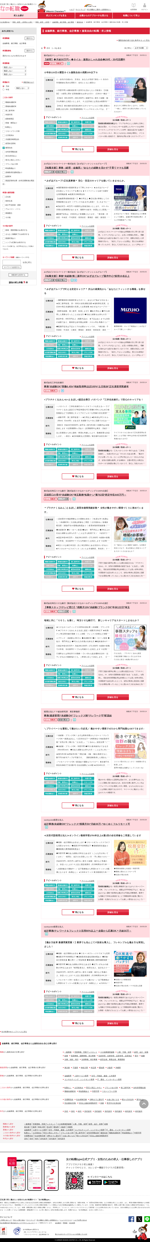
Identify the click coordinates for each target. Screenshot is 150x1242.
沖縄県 (118, 1068)
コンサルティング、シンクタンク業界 (79, 1079)
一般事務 (67, 1052)
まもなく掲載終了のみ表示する (17, 234)
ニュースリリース (66, 1220)
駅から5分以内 (128, 1100)
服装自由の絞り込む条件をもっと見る (134, 40)
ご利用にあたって (6, 1220)
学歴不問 (8, 115)
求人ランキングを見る (56, 15)
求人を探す (19, 15)
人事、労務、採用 (124, 1052)
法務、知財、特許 (71, 1059)
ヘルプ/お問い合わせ (80, 1220)
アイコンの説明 (87, 118)
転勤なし (8, 127)
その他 (8, 217)
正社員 (8, 197)
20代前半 (88, 1111)
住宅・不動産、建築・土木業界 (103, 1076)
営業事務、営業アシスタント (85, 1052)
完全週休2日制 (70, 1103)
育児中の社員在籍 (114, 1103)
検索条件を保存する (18, 275)
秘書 (143, 1056)
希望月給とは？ (28, 82)
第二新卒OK (10, 111)
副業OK (8, 176)
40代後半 (138, 1111)
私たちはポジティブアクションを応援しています (71, 1234)
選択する (29, 38)
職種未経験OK (10, 102)
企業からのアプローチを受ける (93, 15)
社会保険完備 (81, 1100)
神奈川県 (84, 1068)
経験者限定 (9, 119)
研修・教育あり (11, 123)
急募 (102, 1103)
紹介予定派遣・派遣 (13, 205)
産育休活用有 (10, 143)
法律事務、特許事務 (89, 1059)
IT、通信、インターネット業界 (109, 1079)
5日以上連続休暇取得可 (88, 1103)
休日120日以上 (11, 156)
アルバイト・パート (13, 209)
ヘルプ (71, 9)
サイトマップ (80, 9)
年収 (7, 90)
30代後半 (118, 1111)
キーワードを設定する (11, 267)
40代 (79, 1111)
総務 (66, 1056)
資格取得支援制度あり (13, 172)
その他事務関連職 (107, 1052)
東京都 (67, 1068)
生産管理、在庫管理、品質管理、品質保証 (115, 1056)
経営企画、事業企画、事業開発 (112, 1059)
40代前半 (128, 1111)
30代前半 (108, 1111)
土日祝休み (9, 135)
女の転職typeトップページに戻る (14, 1031)
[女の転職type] (4, 1223)
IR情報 (65, 1223)
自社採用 (72, 1223)
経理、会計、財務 (141, 1052)
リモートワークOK (12, 131)
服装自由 (8, 148)
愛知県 (101, 1068)
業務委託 (8, 213)
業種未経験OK (10, 106)
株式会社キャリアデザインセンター (22, 1223)
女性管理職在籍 (11, 152)
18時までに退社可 (97, 1100)
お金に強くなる (113, 1100)
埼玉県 (93, 1068)
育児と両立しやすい (13, 160)
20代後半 (98, 1111)
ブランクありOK (11, 164)
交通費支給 (68, 1100)
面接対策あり (10, 238)
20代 (66, 1111)
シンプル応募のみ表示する (15, 242)
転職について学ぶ (131, 15)
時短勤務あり (10, 168)
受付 (136, 1056)
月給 (7, 86)
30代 (73, 1111)
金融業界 (67, 1076)
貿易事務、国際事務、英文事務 (83, 1056)
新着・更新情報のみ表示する (16, 230)
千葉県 (75, 1068)
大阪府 (109, 1068)
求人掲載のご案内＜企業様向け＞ (99, 9)
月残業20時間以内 (12, 139)
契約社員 (8, 201)
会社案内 (58, 1223)
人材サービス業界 (81, 1076)
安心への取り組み (19, 1220)
